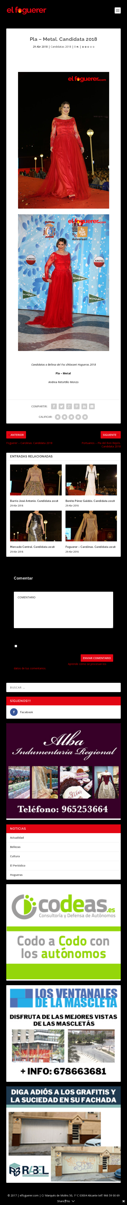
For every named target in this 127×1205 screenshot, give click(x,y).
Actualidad (17, 837)
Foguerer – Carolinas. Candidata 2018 (90, 546)
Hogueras (16, 875)
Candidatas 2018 (61, 46)
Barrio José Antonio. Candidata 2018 (34, 500)
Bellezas (15, 847)
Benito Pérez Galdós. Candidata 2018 (90, 500)
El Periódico (17, 865)
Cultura (15, 856)
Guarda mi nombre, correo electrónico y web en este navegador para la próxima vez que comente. (60, 647)
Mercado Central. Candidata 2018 (32, 546)
